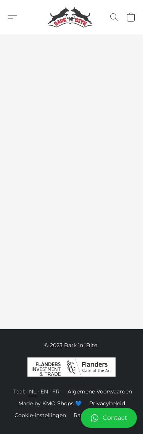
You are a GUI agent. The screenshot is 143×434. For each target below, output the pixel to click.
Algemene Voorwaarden (99, 391)
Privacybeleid (107, 403)
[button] (71, 418)
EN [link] (44, 391)
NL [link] (33, 391)
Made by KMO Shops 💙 (50, 403)
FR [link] (56, 391)
